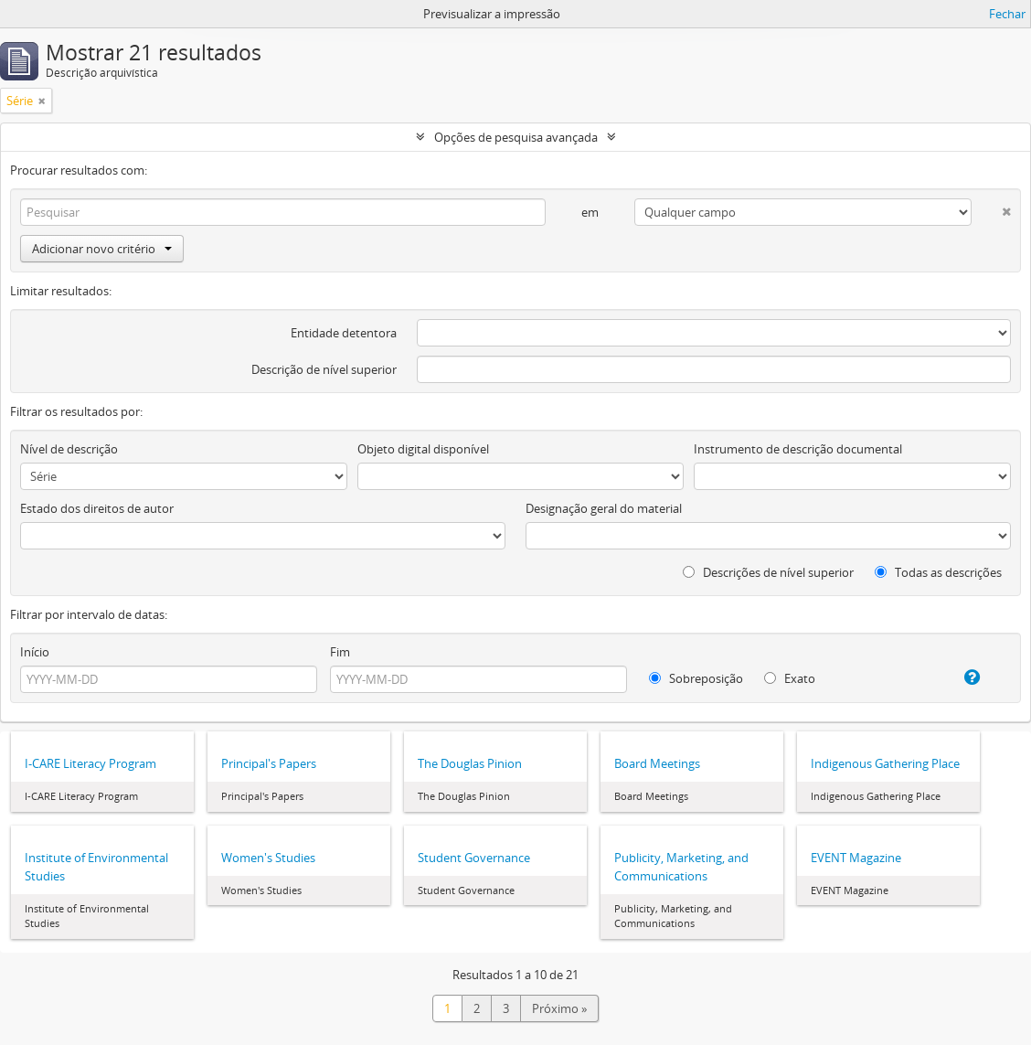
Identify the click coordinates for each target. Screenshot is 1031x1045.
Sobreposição (696, 678)
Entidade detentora (344, 333)
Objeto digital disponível (423, 449)
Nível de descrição (69, 449)
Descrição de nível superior (324, 369)
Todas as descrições (938, 572)
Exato (789, 678)
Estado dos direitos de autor (97, 508)
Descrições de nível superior (768, 572)
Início (34, 652)
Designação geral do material (604, 508)
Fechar (1007, 13)
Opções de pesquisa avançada (516, 137)
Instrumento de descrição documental (798, 449)
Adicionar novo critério (102, 248)
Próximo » (559, 1008)
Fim (340, 652)
